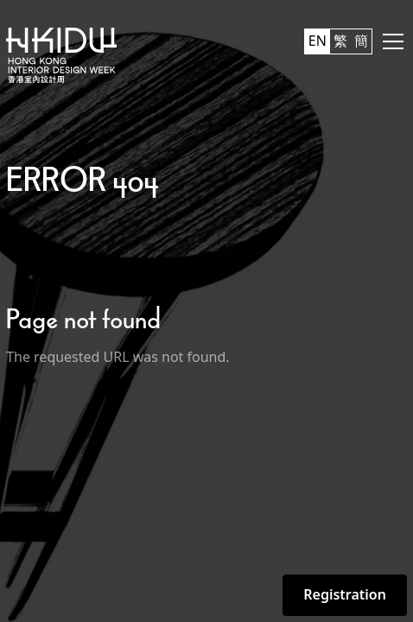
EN (317, 40)
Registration (344, 594)
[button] (389, 41)
